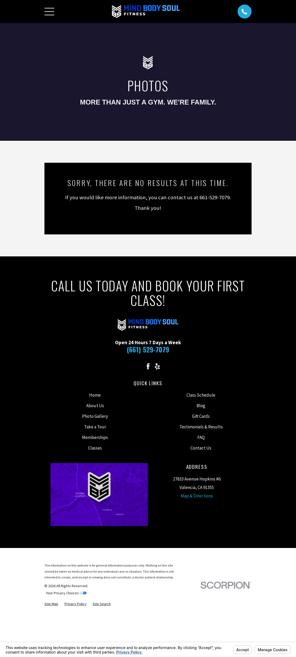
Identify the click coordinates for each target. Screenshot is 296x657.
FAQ (201, 437)
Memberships (95, 437)
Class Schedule (200, 395)
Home (95, 395)
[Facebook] (148, 366)
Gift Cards (201, 416)
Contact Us (200, 448)
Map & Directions (197, 496)
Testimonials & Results (201, 427)
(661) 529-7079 (148, 349)
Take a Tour (95, 427)
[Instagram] (138, 366)
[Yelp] (157, 366)
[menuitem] (51, 604)
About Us (95, 406)
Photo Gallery (95, 416)
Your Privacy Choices (66, 593)
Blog (201, 406)
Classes (95, 448)
